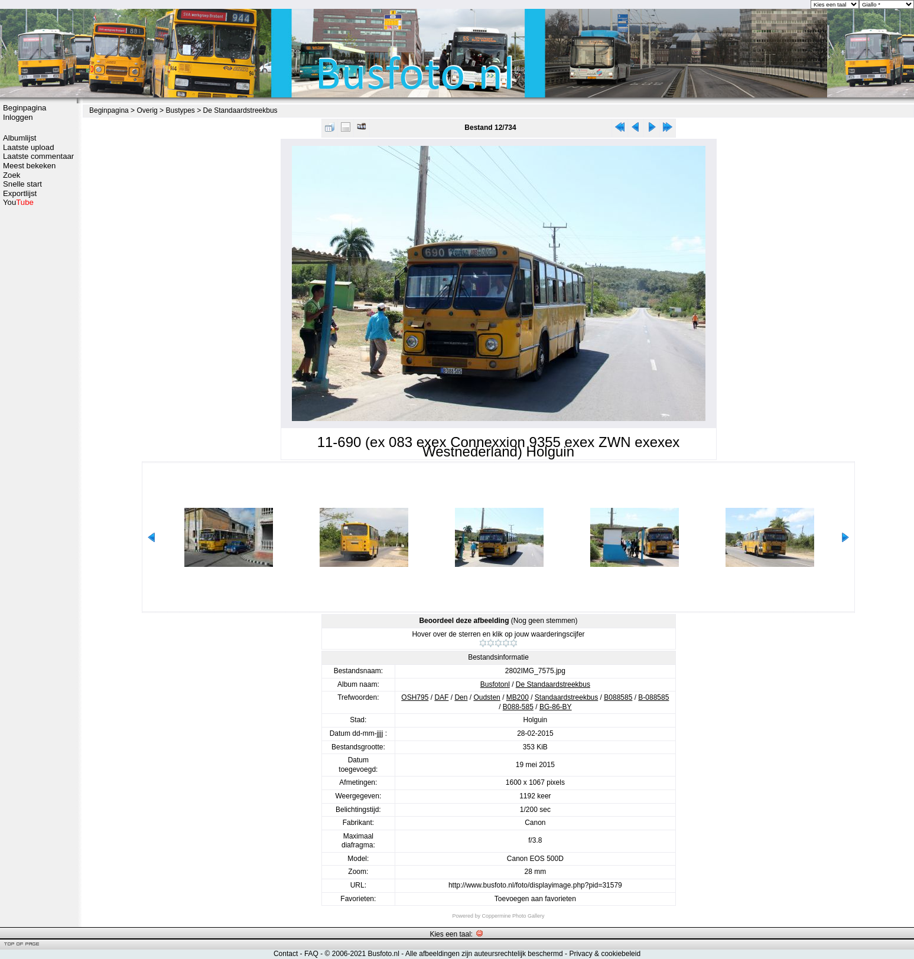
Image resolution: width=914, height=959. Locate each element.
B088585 (618, 697)
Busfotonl (495, 684)
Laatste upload (28, 147)
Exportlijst (20, 193)
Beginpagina (24, 107)
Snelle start (22, 184)
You (18, 202)
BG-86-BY (555, 707)
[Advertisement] (38, 394)
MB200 (517, 697)
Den (460, 697)
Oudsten (486, 697)
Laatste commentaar (38, 156)
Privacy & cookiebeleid (604, 954)
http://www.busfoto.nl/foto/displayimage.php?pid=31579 (535, 885)
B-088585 (653, 697)
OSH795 (414, 697)
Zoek (11, 175)
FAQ (311, 954)
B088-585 (518, 707)
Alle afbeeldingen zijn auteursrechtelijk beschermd (484, 954)
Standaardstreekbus (566, 697)
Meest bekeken (29, 165)
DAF (441, 697)
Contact (286, 954)
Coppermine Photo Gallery (513, 916)
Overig (146, 110)
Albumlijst (19, 137)
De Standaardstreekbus (240, 110)
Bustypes (179, 110)
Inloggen (18, 117)
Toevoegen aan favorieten (535, 899)
